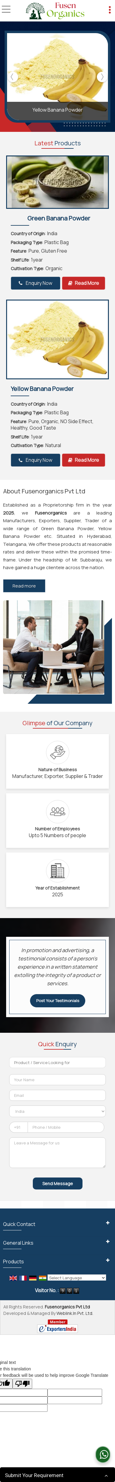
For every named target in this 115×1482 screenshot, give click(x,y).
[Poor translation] (22, 1384)
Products (13, 1261)
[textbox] (57, 1062)
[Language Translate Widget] (77, 1277)
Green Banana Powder (58, 218)
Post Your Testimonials (57, 1000)
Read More (83, 283)
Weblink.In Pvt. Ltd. (74, 1313)
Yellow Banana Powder (58, 109)
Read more (24, 586)
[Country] (57, 1111)
